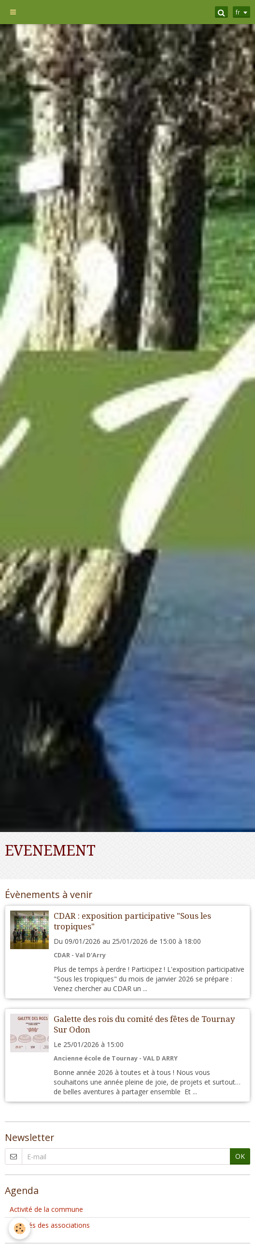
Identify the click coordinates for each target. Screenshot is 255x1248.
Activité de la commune (46, 1209)
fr (238, 12)
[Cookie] (19, 1228)
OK (240, 1156)
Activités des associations (50, 1225)
